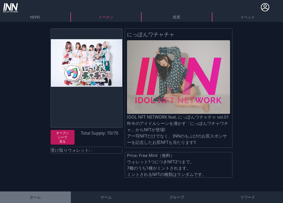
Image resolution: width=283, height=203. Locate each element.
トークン (106, 16)
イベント (247, 16)
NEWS (35, 16)
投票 (176, 16)
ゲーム (106, 197)
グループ (176, 197)
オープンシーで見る (62, 137)
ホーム (35, 197)
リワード (247, 197)
